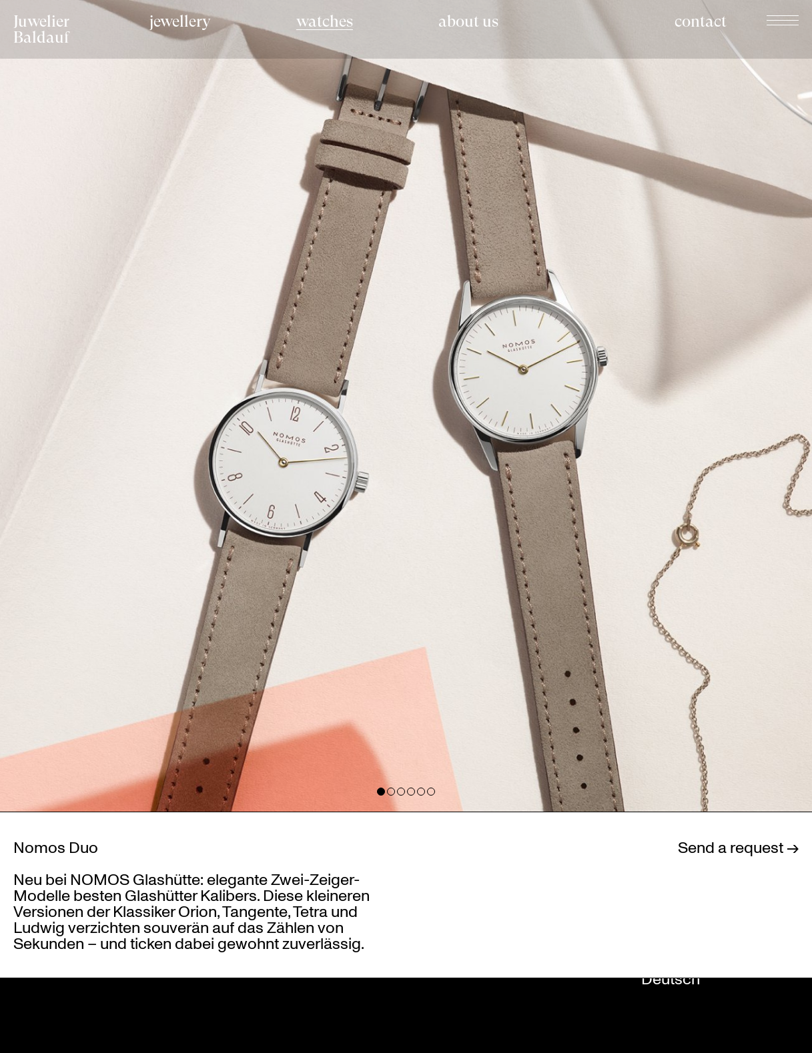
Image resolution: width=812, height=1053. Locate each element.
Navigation (783, 20)
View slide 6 (431, 792)
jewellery (180, 21)
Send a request (732, 847)
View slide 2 (391, 792)
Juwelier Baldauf (41, 29)
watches (324, 21)
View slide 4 (411, 792)
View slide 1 (381, 792)
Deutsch (670, 978)
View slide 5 (421, 792)
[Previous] (203, 406)
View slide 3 (401, 792)
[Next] (609, 406)
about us (468, 21)
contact (701, 21)
